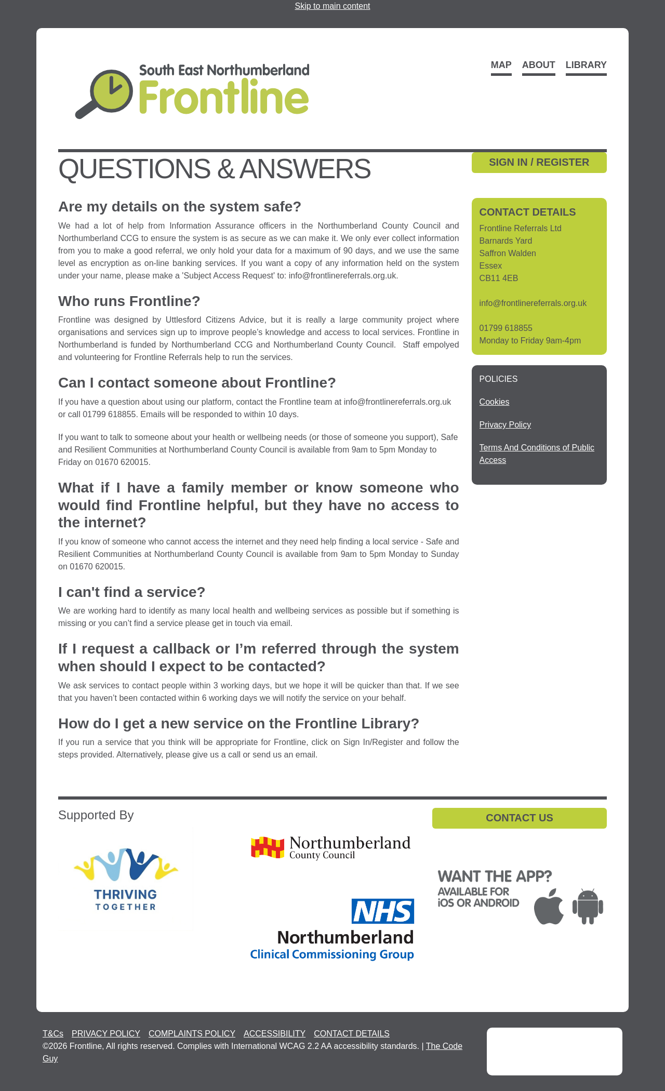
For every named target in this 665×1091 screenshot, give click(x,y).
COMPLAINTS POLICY (192, 1033)
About (538, 65)
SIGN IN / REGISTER (539, 162)
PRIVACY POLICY (106, 1033)
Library (586, 65)
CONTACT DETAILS (352, 1033)
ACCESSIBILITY (274, 1033)
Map (501, 65)
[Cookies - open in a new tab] (495, 401)
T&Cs (53, 1033)
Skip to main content (332, 6)
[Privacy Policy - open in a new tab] (505, 424)
